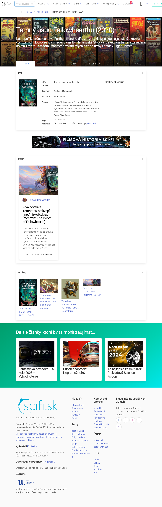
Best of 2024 (78, 431)
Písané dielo (42, 12)
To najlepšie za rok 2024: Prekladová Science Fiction (125, 372)
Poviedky (76, 414)
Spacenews (77, 408)
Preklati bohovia (101, 424)
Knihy (96, 466)
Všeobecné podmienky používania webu (36, 434)
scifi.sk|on (98, 408)
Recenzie (76, 411)
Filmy (96, 459)
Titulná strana (78, 405)
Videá (74, 418)
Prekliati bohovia (79, 450)
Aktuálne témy (60, 3)
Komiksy (98, 469)
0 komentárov (48, 255)
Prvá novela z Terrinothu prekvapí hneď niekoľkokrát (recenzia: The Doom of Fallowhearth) (36, 214)
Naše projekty (109, 3)
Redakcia (50, 462)
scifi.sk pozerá (78, 447)
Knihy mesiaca (78, 437)
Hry (95, 472)
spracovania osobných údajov (31, 437)
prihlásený (91, 123)
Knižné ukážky (78, 434)
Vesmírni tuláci (100, 427)
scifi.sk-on (91, 3)
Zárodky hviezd (101, 447)
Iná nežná (98, 440)
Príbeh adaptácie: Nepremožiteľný (75, 371)
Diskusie (128, 3)
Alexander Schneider (40, 200)
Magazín (42, 3)
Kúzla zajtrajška (101, 443)
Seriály (97, 463)
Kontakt (32, 446)
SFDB (76, 3)
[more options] (142, 73)
